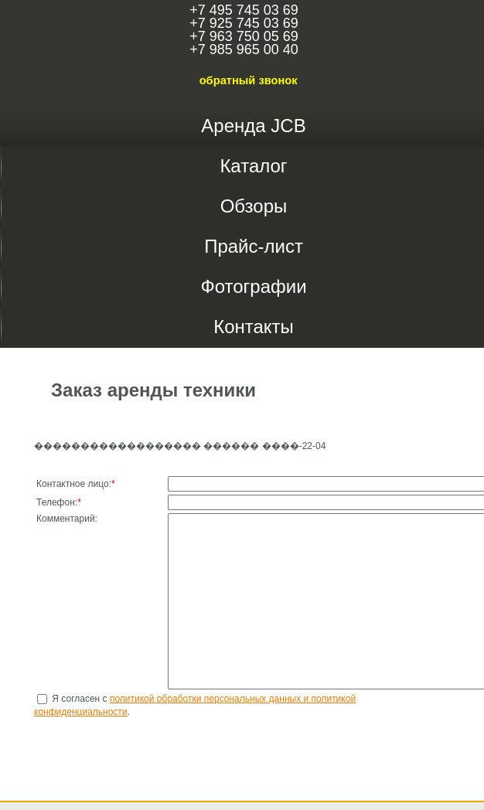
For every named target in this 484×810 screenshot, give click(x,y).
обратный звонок (248, 80)
